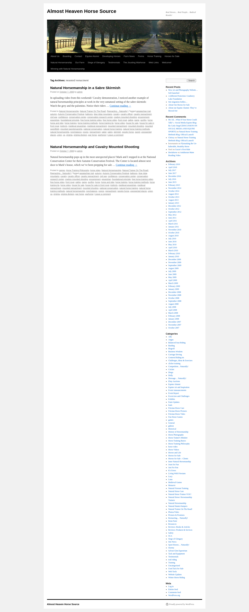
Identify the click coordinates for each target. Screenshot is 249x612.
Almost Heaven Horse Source (81, 11)
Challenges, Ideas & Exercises (180, 360)
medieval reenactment (97, 126)
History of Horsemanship (178, 432)
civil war (53, 117)
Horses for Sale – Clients (178, 458)
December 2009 (174, 259)
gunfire (143, 120)
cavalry (116, 114)
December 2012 (174, 206)
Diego (170, 372)
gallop (130, 120)
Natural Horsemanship (61, 62)
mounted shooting (136, 126)
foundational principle (70, 120)
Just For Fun (173, 467)
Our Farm (79, 62)
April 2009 (172, 280)
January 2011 (173, 227)
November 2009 (174, 262)
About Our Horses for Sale (179, 105)
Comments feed (174, 592)
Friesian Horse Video (176, 414)
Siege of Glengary (96, 62)
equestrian (55, 120)
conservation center (77, 117)
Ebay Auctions (174, 381)
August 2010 (173, 235)
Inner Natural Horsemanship (179, 461)
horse (150, 120)
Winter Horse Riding (176, 577)
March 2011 (173, 224)
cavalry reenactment (142, 114)
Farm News (129, 56)
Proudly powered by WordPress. (182, 604)
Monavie (171, 485)
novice (85, 132)
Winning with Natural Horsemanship (68, 69)
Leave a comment (115, 135)
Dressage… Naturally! (177, 378)
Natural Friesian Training (178, 488)
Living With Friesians (177, 473)
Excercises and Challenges (178, 396)
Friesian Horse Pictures (177, 411)
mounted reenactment (117, 126)
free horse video (110, 120)
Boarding (67, 56)
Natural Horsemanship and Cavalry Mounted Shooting (94, 147)
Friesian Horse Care (176, 408)
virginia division (80, 135)
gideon (171, 426)
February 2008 (174, 316)
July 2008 (172, 307)
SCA (170, 536)
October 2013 (173, 197)
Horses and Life (174, 452)
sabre (110, 132)
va (64, 135)
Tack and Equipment (176, 554)
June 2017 (172, 173)
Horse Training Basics (177, 441)
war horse (92, 135)
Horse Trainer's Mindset (177, 438)
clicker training (174, 363)
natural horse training (112, 129)
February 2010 (174, 253)
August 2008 (173, 304)
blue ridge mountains (103, 114)
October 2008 (173, 298)
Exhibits (171, 399)
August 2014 (173, 194)
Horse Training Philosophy (77, 170)
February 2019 (174, 164)
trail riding (172, 559)
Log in (171, 586)
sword (137, 132)
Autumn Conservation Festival (71, 114)
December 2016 (174, 176)
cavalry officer (127, 114)
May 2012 (172, 215)
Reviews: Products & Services (180, 530)
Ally (170, 337)
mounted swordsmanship (71, 129)
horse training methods (88, 123)
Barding (171, 345)
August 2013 (173, 200)
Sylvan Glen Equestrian (177, 551)
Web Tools (172, 571)
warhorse (102, 135)
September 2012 (174, 212)
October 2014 (173, 191)
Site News (172, 542)
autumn (53, 114)
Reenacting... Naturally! (117, 111)
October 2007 (173, 328)
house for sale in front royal (97, 185)
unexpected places (138, 191)
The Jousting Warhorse (134, 62)
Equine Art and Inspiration (178, 387)
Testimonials (114, 62)
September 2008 (174, 301)
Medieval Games (175, 482)
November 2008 (174, 295)
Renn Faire (172, 521)
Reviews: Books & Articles (179, 527)
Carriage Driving (175, 354)
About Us (55, 56)
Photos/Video (173, 512)
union (59, 135)
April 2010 (172, 247)
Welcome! (166, 62)
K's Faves (172, 470)
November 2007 (174, 325)
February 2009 (174, 286)
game (136, 120)
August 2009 (173, 268)
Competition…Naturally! (178, 366)
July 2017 (172, 170)
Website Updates (175, 574)
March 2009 (173, 283)
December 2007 (174, 322)
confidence (63, 117)
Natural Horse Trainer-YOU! (179, 494)
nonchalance (76, 132)
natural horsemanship (59, 132)
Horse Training (154, 56)
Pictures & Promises (176, 515)
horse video (120, 123)
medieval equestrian (77, 126)
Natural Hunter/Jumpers (177, 506)
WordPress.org (174, 595)
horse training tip (106, 123)
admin (80, 92)
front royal (122, 120)
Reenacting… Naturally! (178, 518)
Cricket (171, 369)
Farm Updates (174, 402)
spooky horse (128, 132)
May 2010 (172, 244)
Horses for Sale (172, 56)
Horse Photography (176, 435)
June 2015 (172, 182)
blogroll (171, 348)
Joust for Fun (173, 464)
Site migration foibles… (177, 102)
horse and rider (57, 123)
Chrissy (171, 137)
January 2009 (173, 289)
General (171, 423)
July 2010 (172, 238)
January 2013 (173, 203)
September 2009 (174, 265)
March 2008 (173, 313)
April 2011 (172, 221)
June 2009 (172, 274)
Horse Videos (173, 450)
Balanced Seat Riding (176, 343)
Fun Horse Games (175, 417)
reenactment (95, 132)
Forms (141, 56)
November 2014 (174, 188)
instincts (63, 126)
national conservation (92, 129)
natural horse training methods (136, 129)
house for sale (132, 123)
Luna (170, 479)
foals (170, 405)
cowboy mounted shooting (125, 117)
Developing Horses (111, 56)
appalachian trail (143, 111)
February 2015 (174, 185)
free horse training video (91, 120)
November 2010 (174, 230)
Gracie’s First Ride (182, 149)
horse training (71, 123)
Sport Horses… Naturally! (178, 545)
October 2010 (173, 233)
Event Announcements (177, 390)
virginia (69, 135)
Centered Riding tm (176, 357)
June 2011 (172, 218)
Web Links (154, 62)
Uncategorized (174, 565)
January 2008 (173, 319)
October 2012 (173, 209)
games (62, 170)
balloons (89, 114)
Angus (170, 340)
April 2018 (172, 167)
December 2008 (174, 292)
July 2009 (172, 271)
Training (171, 562)
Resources (172, 524)
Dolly (170, 375)
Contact (78, 56)
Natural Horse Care (176, 491)
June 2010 (172, 241)
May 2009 (172, 277)
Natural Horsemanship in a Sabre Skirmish (85, 88)
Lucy (170, 476)
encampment (143, 117)
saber (104, 132)
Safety (170, 533)
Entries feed (173, 589)
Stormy (171, 548)
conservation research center (100, 117)
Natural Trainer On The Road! (93, 111)
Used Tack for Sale (175, 568)
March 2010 (173, 250)
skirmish (117, 132)
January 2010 (173, 256)
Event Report (173, 393)
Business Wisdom (175, 351)
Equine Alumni (92, 56)
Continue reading (120, 105)
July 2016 (172, 179)
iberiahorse (172, 152)
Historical (172, 429)
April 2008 (172, 310)
